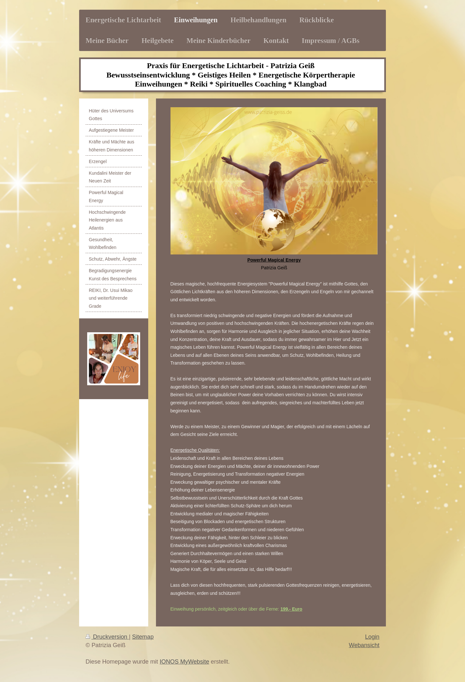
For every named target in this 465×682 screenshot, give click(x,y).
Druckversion (107, 637)
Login (372, 637)
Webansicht (364, 645)
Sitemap (143, 637)
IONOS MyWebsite (184, 661)
